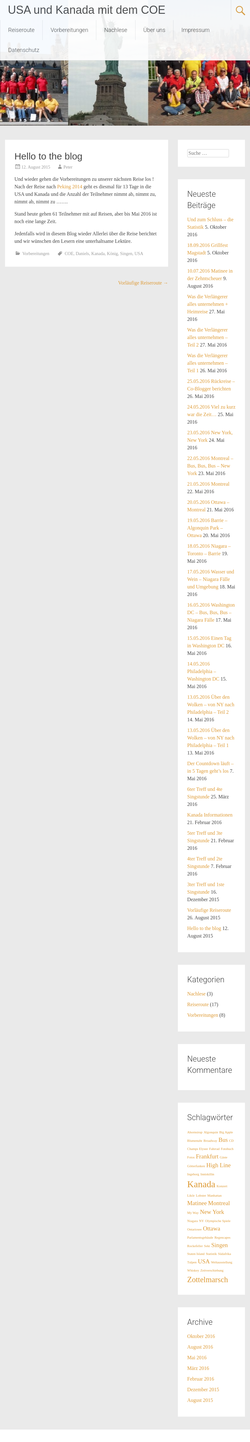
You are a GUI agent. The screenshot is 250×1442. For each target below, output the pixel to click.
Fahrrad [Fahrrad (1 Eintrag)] (214, 1149)
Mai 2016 (197, 1357)
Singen (126, 253)
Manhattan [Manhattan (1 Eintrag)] (214, 1195)
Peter (67, 167)
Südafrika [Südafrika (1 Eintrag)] (224, 1254)
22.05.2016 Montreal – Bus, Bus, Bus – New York (210, 466)
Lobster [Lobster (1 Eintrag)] (201, 1195)
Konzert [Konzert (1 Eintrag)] (221, 1186)
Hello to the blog (204, 928)
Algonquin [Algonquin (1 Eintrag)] (211, 1132)
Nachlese (115, 30)
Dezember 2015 (203, 1389)
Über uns (154, 30)
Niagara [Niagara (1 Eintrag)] (192, 1221)
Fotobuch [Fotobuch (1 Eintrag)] (227, 1149)
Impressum (195, 30)
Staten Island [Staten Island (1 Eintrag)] (196, 1254)
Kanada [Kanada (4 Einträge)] (201, 1184)
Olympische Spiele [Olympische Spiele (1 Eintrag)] (218, 1221)
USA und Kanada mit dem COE (86, 9)
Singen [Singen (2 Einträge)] (219, 1245)
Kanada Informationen (209, 815)
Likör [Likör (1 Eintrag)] (191, 1195)
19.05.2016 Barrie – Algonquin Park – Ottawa (207, 528)
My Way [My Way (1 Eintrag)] (193, 1213)
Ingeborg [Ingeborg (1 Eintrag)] (193, 1174)
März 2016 (198, 1368)
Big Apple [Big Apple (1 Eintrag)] (226, 1132)
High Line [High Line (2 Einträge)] (218, 1165)
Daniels (82, 253)
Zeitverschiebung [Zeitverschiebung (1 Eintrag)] (212, 1270)
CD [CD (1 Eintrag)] (231, 1140)
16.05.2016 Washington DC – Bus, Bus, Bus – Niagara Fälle (211, 612)
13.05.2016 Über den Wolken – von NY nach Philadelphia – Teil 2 (210, 704)
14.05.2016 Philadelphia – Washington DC (203, 671)
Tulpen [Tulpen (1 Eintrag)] (192, 1262)
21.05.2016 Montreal (208, 484)
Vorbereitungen (69, 30)
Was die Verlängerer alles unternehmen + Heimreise (207, 304)
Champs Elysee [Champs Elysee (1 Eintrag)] (197, 1149)
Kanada (98, 253)
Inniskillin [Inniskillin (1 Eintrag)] (207, 1174)
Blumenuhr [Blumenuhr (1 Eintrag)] (194, 1140)
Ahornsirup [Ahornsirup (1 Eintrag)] (195, 1132)
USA (139, 253)
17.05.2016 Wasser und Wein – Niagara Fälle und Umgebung (210, 579)
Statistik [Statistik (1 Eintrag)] (211, 1254)
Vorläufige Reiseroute (143, 282)
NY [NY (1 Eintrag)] (201, 1221)
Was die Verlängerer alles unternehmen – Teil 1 (207, 363)
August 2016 (200, 1347)
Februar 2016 (200, 1379)
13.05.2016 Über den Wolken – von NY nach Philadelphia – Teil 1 (210, 738)
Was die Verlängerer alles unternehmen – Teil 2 (207, 337)
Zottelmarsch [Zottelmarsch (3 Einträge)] (207, 1279)
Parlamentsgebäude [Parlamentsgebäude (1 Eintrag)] (200, 1237)
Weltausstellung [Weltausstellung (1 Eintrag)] (221, 1262)
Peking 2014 (69, 186)
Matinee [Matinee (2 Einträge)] (197, 1203)
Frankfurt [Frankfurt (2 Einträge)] (207, 1156)
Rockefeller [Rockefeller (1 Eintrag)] (195, 1246)
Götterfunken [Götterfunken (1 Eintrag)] (196, 1166)
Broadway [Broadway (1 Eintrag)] (210, 1140)
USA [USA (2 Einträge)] (204, 1261)
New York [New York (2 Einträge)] (212, 1212)
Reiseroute (21, 30)
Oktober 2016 (201, 1336)
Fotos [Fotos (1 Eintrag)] (191, 1157)
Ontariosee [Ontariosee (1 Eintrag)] (194, 1229)
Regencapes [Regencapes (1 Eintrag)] (223, 1237)
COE (69, 253)
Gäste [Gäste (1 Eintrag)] (223, 1157)
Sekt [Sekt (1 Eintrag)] (207, 1246)
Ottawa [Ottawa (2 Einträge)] (211, 1228)
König (112, 253)
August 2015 (200, 1400)
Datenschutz (23, 50)
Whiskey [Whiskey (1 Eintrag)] (193, 1270)
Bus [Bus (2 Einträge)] (223, 1139)
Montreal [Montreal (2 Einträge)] (219, 1203)
